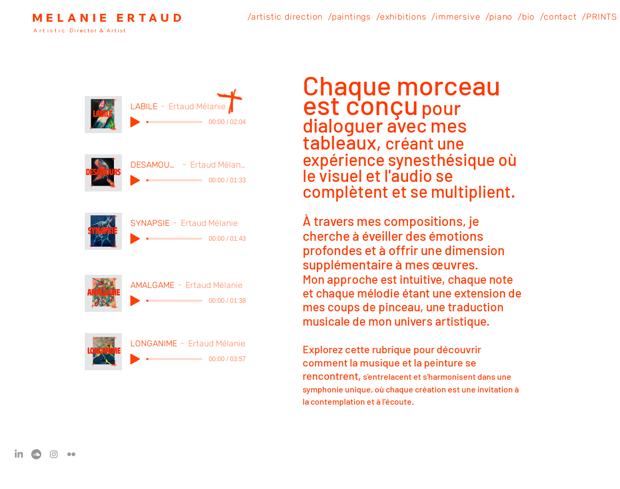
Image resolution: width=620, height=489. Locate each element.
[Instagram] (54, 454)
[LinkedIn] (19, 454)
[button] (285, 17)
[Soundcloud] (36, 454)
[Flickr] (71, 454)
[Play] (135, 122)
